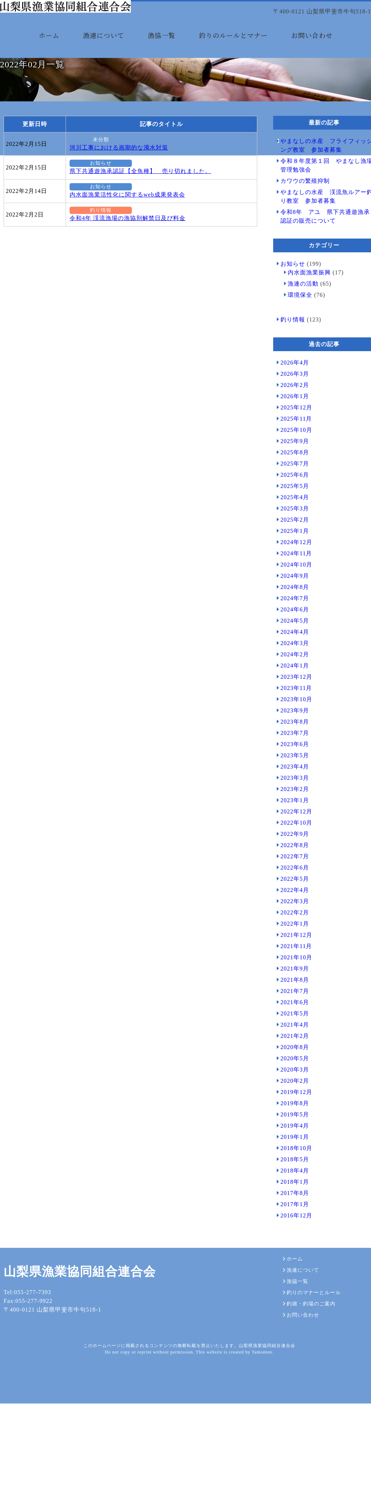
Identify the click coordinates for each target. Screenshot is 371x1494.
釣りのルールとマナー (233, 46)
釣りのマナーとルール (308, 1403)
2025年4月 (291, 555)
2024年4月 (291, 690)
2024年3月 (291, 701)
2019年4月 (291, 1184)
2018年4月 (291, 1228)
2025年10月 (293, 488)
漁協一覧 (161, 46)
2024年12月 (293, 600)
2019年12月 (293, 1150)
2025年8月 (291, 510)
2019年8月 (291, 1161)
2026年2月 (291, 443)
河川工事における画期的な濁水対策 (115, 205)
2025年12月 (293, 465)
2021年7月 (291, 1049)
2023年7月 (291, 791)
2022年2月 (291, 970)
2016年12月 (293, 1273)
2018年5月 (291, 1217)
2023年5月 (291, 813)
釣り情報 (83, 268)
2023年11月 (292, 746)
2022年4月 (291, 948)
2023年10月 (293, 757)
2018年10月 (293, 1206)
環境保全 (296, 353)
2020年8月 (291, 1105)
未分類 (83, 197)
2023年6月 (291, 802)
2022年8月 (291, 903)
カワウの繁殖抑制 (301, 239)
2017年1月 (291, 1262)
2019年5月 (291, 1172)
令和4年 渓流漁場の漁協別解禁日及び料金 (124, 276)
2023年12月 (293, 735)
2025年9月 (291, 499)
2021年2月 (291, 1094)
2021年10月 (293, 1015)
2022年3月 (291, 959)
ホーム (49, 46)
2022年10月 (293, 881)
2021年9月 (291, 1026)
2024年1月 (291, 723)
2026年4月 (291, 420)
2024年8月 (291, 645)
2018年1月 (291, 1240)
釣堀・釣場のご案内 (305, 1412)
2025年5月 (291, 544)
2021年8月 (291, 1038)
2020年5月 (291, 1116)
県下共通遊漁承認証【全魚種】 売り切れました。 (137, 229)
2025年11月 (292, 477)
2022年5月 (291, 937)
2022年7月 (291, 914)
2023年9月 (291, 768)
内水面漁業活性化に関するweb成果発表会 (124, 252)
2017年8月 (291, 1251)
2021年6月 (291, 1060)
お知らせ (83, 221)
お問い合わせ (312, 46)
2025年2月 (291, 578)
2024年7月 (291, 656)
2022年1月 (291, 982)
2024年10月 (293, 622)
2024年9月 (291, 634)
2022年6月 (291, 925)
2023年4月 (291, 824)
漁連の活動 (299, 341)
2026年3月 (291, 432)
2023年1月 (291, 858)
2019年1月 (291, 1195)
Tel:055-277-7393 (23, 1408)
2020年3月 (291, 1127)
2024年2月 (291, 712)
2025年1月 (291, 589)
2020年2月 (291, 1139)
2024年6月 (291, 667)
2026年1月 (291, 454)
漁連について (103, 46)
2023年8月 (291, 780)
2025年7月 (291, 521)
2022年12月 (293, 869)
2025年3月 (291, 566)
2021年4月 (291, 1083)
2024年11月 (292, 611)
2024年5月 (291, 679)
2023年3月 (291, 836)
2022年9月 (291, 892)
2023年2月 (291, 847)
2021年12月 (293, 993)
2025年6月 (291, 533)
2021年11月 (292, 1004)
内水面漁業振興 (305, 330)
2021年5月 (291, 1071)
